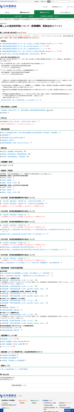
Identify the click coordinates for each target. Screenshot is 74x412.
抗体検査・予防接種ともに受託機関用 (12, 347)
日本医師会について (57, 6)
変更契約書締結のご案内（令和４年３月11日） (14, 140)
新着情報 (22, 388)
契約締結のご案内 (6, 137)
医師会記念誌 (62, 391)
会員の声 (31, 16)
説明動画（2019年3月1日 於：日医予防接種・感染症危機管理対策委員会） (21, 109)
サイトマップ (70, 6)
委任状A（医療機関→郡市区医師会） (11, 148)
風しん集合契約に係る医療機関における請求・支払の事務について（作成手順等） (23, 264)
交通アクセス (47, 400)
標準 (49, 1)
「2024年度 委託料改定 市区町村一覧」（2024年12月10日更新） (20, 196)
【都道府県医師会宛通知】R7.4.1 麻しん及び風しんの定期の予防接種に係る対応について (26, 50)
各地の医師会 (3, 407)
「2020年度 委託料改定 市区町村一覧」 (13, 249)
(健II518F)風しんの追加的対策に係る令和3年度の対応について (18, 238)
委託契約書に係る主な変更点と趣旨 (11, 135)
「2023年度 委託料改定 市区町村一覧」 (13, 209)
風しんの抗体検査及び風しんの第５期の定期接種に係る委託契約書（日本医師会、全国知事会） (27, 130)
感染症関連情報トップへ (59, 371)
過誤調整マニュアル (7, 326)
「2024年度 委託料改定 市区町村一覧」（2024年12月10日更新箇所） (21, 198)
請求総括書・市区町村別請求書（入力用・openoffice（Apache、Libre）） (21, 279)
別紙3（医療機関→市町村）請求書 (11, 331)
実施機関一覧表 (6, 161)
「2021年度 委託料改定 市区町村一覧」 (13, 234)
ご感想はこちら (5, 393)
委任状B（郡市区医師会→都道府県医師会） (13, 151)
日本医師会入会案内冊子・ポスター (49, 16)
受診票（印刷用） (6, 173)
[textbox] (63, 1)
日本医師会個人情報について (24, 407)
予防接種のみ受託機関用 (8, 344)
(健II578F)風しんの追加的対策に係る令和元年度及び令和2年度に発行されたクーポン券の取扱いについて (29, 241)
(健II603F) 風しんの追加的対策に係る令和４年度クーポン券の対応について (22, 226)
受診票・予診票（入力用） (9, 178)
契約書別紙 (5, 133)
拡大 (52, 1)
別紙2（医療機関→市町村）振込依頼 (11, 329)
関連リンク (12, 407)
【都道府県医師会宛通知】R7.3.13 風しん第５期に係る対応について (20, 46)
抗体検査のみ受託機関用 (8, 342)
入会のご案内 (18, 16)
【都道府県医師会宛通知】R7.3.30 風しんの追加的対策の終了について (21, 48)
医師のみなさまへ (35, 386)
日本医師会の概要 (48, 391)
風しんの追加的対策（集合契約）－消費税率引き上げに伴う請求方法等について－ (23, 266)
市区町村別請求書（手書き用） (10, 298)
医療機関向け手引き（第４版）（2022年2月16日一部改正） (17, 119)
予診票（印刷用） (6, 176)
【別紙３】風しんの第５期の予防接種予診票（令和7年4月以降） (19, 53)
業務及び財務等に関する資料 (51, 397)
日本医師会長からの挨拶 (50, 388)
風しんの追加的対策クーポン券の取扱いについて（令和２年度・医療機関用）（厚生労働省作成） (28, 253)
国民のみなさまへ (23, 386)
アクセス (45, 6)
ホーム (20, 381)
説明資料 (4, 111)
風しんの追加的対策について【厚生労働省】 (13, 355)
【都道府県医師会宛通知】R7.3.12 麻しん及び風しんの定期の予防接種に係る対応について (26, 43)
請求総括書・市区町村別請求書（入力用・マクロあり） (16, 270)
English (36, 1)
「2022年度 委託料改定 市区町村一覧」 (13, 219)
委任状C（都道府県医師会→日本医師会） (13, 153)
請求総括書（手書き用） (8, 296)
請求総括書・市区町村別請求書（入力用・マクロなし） (16, 276)
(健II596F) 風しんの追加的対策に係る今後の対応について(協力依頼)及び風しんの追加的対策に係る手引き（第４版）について (35, 223)
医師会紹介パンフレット (65, 388)
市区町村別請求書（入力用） (9, 315)
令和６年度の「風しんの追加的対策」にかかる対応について (19, 99)
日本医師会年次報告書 (64, 393)
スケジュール (5, 333)
